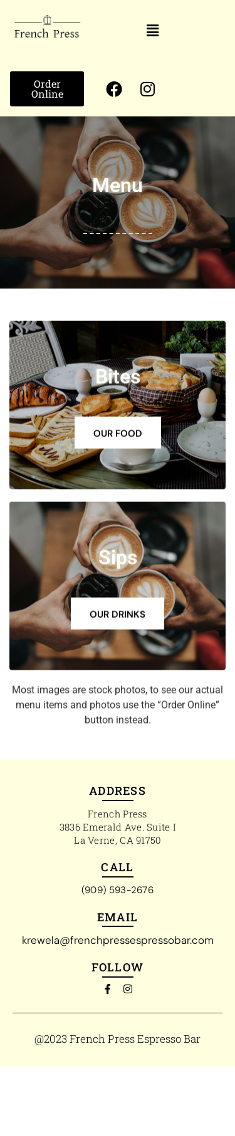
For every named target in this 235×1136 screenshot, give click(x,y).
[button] (153, 31)
